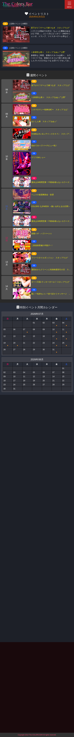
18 (66, 337)
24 (56, 344)
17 (56, 337)
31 (56, 351)
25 (66, 344)
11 (66, 330)
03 (56, 324)
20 (17, 344)
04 (66, 324)
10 (56, 330)
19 (7, 344)
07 (27, 330)
